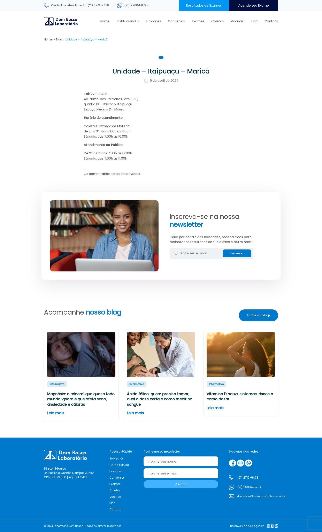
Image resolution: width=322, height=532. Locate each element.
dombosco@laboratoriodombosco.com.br (257, 496)
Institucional (126, 21)
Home (104, 21)
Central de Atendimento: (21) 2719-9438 (80, 5)
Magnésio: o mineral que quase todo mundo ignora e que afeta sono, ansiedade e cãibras (81, 399)
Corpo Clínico (119, 465)
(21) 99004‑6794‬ (136, 5)
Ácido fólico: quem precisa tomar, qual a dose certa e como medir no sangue (159, 399)
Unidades (153, 21)
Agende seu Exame (253, 5)
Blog (254, 21)
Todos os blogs (258, 315)
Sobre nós (116, 458)
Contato (271, 21)
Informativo (57, 384)
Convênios (176, 21)
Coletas (217, 21)
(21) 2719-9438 (248, 478)
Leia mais (55, 413)
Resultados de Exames (204, 5)
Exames (198, 21)
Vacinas (237, 21)
